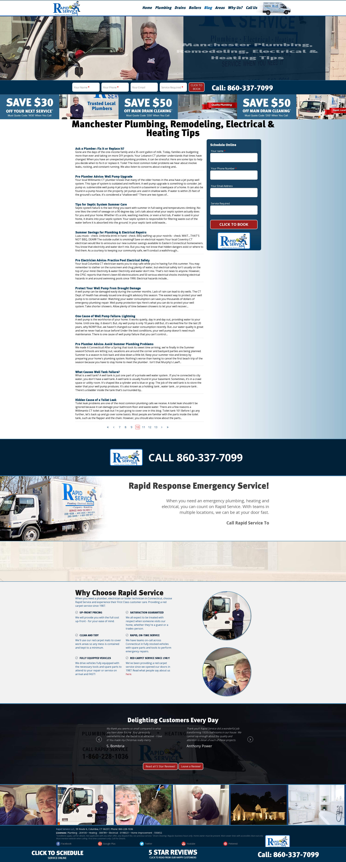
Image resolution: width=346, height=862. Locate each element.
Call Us (251, 8)
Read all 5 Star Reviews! (160, 766)
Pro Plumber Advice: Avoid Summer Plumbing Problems (114, 344)
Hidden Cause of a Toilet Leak (95, 400)
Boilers (195, 8)
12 (149, 427)
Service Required (172, 87)
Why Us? (235, 8)
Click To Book (196, 87)
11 (143, 427)
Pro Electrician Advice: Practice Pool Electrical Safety (112, 260)
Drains (179, 8)
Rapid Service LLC (65, 829)
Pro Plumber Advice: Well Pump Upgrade (103, 176)
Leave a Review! (191, 766)
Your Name (81, 87)
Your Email (138, 87)
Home (147, 8)
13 (155, 427)
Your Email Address (222, 186)
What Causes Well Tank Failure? (97, 372)
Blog (208, 8)
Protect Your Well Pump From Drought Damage (108, 288)
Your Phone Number (224, 168)
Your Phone (111, 87)
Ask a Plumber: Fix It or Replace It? (99, 148)
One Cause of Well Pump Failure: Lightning (105, 316)
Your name (218, 151)
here (128, 674)
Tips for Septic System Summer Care (101, 204)
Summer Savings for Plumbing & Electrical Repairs (110, 232)
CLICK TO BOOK (233, 224)
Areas (220, 8)
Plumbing (163, 8)
